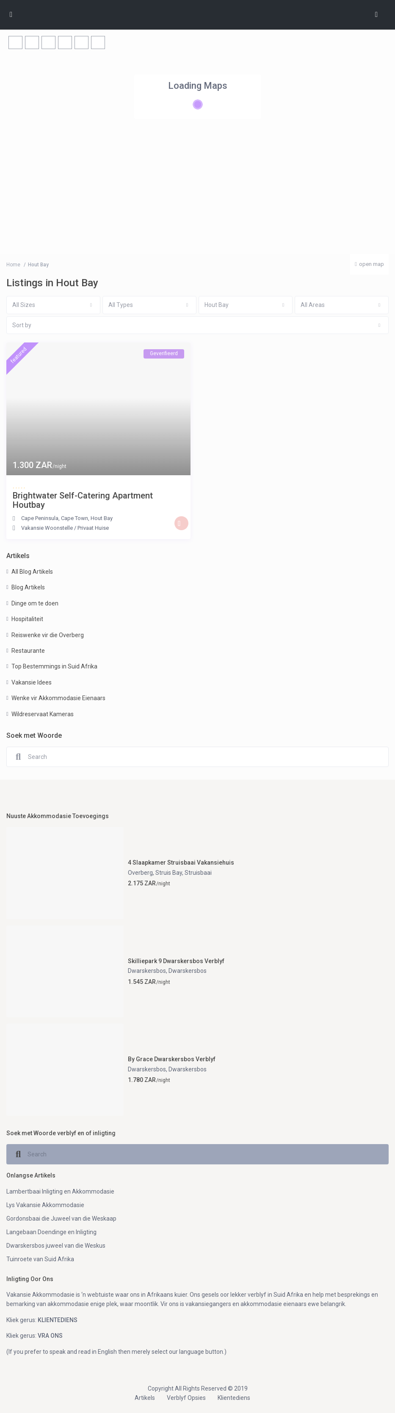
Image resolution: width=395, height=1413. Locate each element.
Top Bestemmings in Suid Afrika (54, 666)
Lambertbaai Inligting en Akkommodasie (60, 1191)
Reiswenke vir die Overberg (47, 635)
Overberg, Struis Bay (155, 872)
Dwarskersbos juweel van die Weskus (55, 1245)
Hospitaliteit (27, 619)
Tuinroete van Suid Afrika (40, 1259)
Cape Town (74, 518)
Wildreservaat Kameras (42, 714)
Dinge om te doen (34, 603)
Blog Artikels (28, 587)
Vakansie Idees (31, 682)
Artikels (145, 1397)
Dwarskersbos (147, 970)
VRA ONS (50, 1335)
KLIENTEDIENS (57, 1320)
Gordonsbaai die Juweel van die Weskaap (61, 1218)
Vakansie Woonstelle (47, 528)
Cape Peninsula (39, 518)
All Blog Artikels (32, 571)
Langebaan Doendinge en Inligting (51, 1232)
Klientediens (234, 1397)
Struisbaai (198, 872)
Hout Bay (102, 518)
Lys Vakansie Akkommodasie (45, 1205)
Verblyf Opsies (186, 1397)
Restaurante (28, 650)
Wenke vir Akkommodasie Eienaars (58, 698)
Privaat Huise (93, 528)
